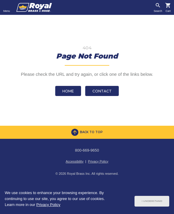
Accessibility (74, 161)
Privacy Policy (98, 161)
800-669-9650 (87, 150)
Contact (102, 91)
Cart (167, 11)
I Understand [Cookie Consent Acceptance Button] (152, 200)
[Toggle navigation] (6, 7)
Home (68, 91)
